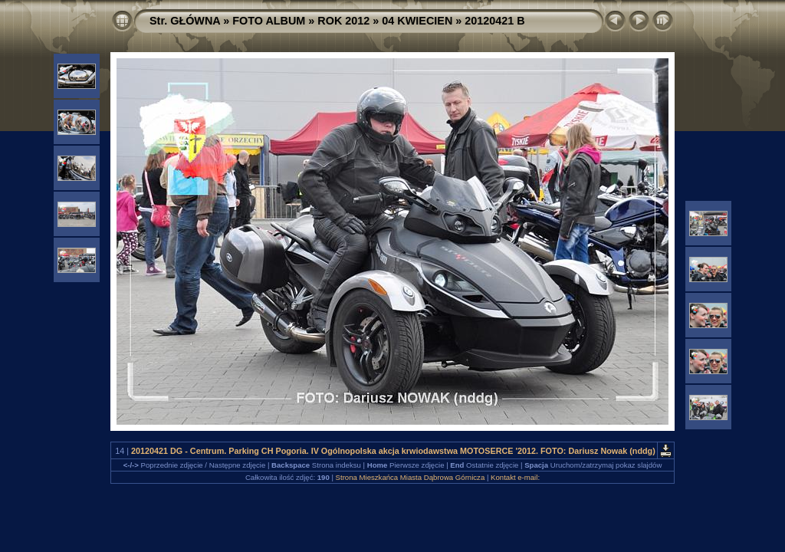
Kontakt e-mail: (515, 477)
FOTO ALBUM (268, 21)
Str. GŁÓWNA (184, 21)
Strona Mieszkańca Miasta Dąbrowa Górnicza (410, 477)
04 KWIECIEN (417, 21)
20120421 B (494, 21)
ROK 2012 (343, 21)
